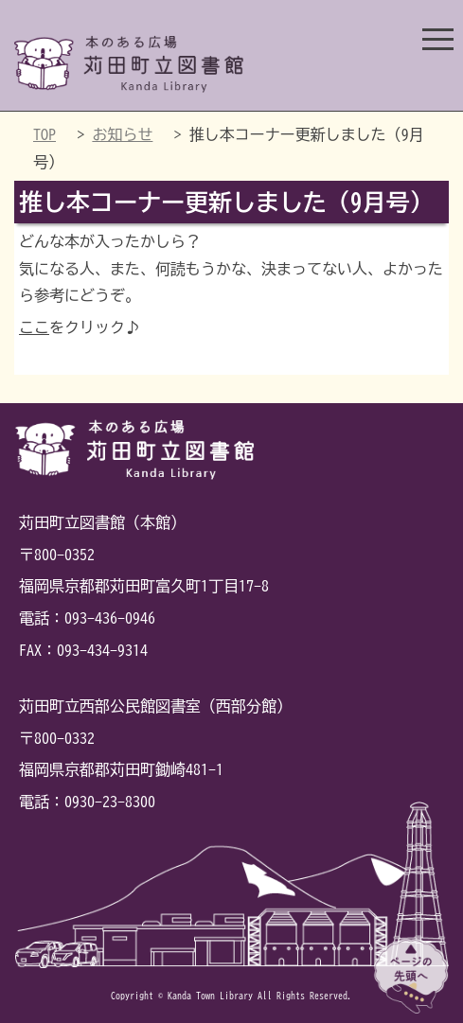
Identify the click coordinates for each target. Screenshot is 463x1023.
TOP (44, 134)
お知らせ (122, 134)
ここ (34, 327)
